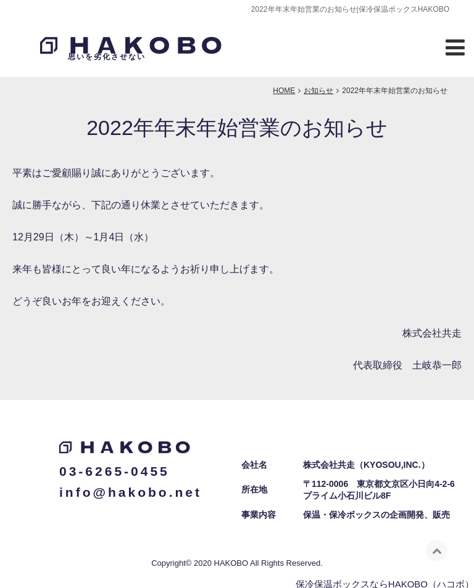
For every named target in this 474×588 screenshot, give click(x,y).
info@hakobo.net (130, 486)
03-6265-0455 (114, 466)
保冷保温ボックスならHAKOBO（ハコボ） (385, 578)
